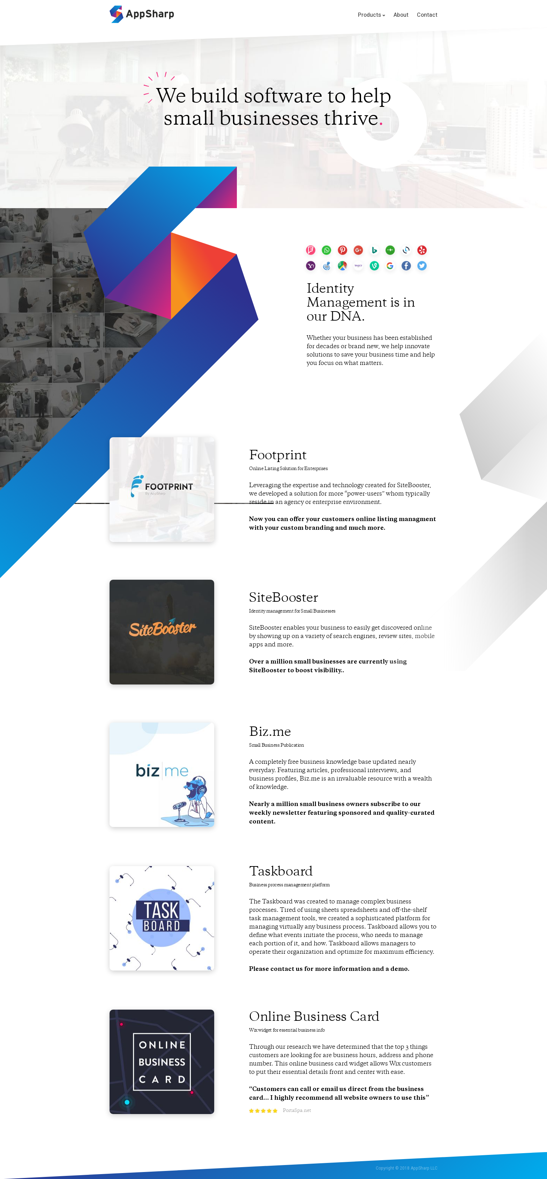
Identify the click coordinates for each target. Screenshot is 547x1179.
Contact (427, 15)
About (401, 15)
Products (371, 15)
